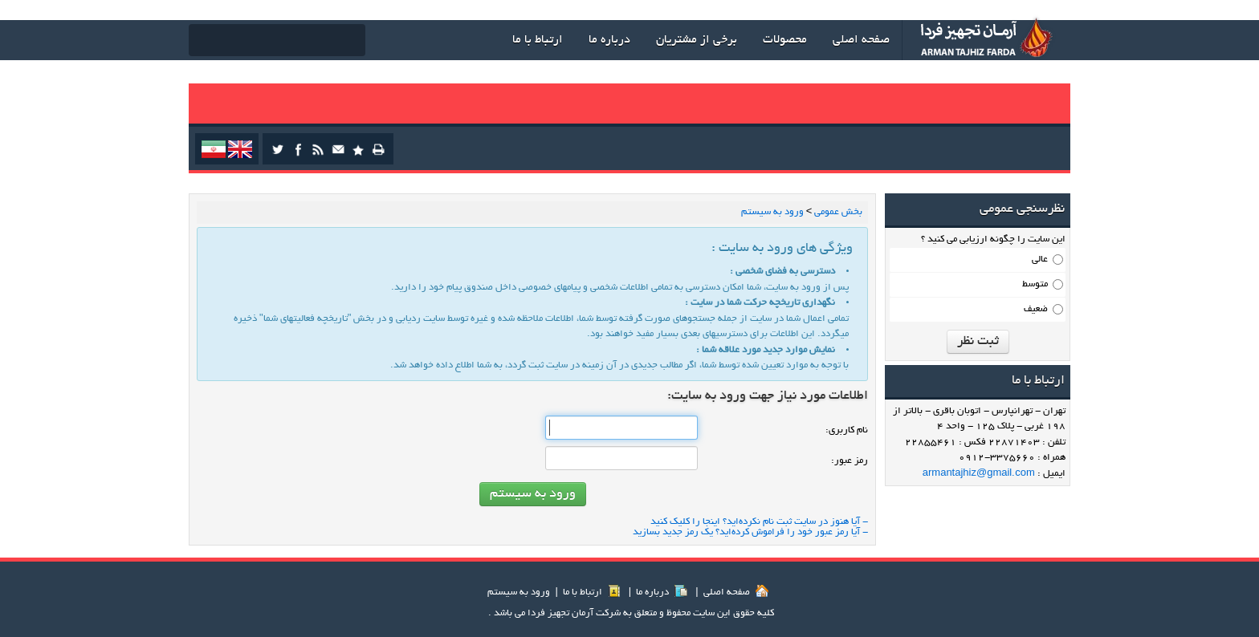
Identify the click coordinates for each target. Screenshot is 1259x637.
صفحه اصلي (735, 592)
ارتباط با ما (592, 592)
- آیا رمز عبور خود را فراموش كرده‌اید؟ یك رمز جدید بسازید (750, 532)
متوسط (1035, 284)
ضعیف (1036, 309)
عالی (1040, 259)
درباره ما (661, 592)
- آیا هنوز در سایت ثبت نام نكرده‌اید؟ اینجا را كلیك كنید (759, 522)
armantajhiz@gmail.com (979, 474)
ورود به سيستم (518, 592)
